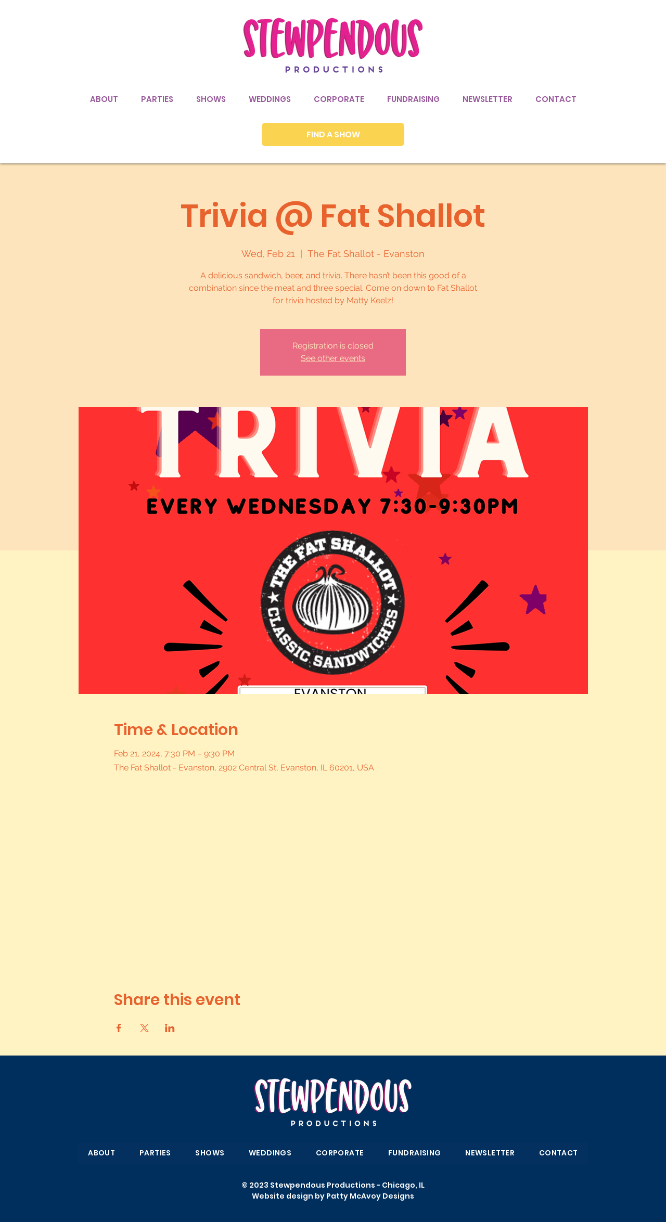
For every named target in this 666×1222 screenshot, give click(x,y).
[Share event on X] (144, 1028)
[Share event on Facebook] (119, 1028)
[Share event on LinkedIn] (170, 1028)
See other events (333, 358)
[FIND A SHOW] (333, 134)
